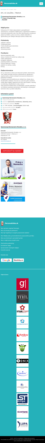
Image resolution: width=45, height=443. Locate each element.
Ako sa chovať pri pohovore (9, 230)
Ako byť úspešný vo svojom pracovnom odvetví (15, 233)
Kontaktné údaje (6, 245)
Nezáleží (4, 19)
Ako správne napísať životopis (10, 228)
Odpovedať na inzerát (12, 151)
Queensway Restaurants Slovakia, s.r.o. (13, 16)
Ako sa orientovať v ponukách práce (12, 238)
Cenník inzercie (5, 250)
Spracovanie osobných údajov (10, 248)
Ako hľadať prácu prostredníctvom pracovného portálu (17, 236)
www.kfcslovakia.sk (6, 141)
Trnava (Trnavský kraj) (8, 18)
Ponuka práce (3, 9)
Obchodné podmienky (7, 243)
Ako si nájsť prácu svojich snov (10, 240)
